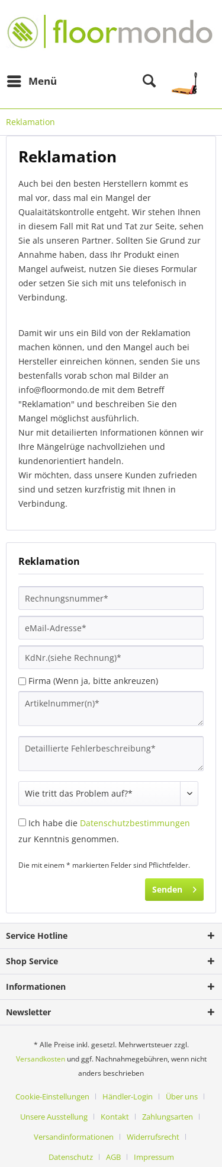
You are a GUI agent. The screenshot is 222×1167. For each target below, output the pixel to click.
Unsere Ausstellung (54, 1116)
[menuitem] (31, 81)
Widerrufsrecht (153, 1136)
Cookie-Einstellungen (52, 1096)
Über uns (182, 1096)
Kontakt (115, 1116)
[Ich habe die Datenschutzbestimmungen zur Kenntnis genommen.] (22, 822)
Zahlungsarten (167, 1116)
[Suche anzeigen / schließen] (149, 81)
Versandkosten (40, 1059)
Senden (174, 887)
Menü (32, 80)
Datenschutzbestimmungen (135, 823)
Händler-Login (127, 1096)
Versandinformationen (74, 1136)
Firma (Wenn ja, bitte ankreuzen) (93, 680)
